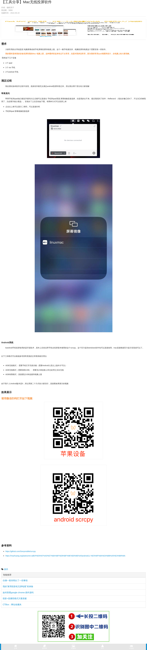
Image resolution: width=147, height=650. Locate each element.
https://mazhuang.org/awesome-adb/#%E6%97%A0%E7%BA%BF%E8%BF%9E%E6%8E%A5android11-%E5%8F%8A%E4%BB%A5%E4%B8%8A (65, 556)
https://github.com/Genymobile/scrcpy (20, 551)
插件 (6, 569)
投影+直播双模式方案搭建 (15, 598)
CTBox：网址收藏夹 (12, 604)
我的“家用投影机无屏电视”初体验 (18, 586)
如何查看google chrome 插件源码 (18, 592)
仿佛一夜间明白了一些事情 (15, 580)
